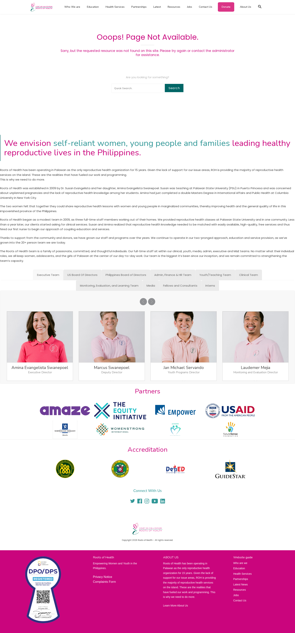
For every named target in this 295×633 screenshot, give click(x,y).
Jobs (189, 7)
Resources (174, 7)
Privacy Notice (102, 576)
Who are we (240, 563)
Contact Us (205, 7)
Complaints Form (104, 581)
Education (93, 7)
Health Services (115, 7)
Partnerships (139, 7)
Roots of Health (145, 540)
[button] (260, 7)
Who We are (72, 7)
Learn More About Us (175, 605)
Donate (226, 7)
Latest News (240, 584)
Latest (157, 7)
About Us (245, 7)
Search (174, 88)
